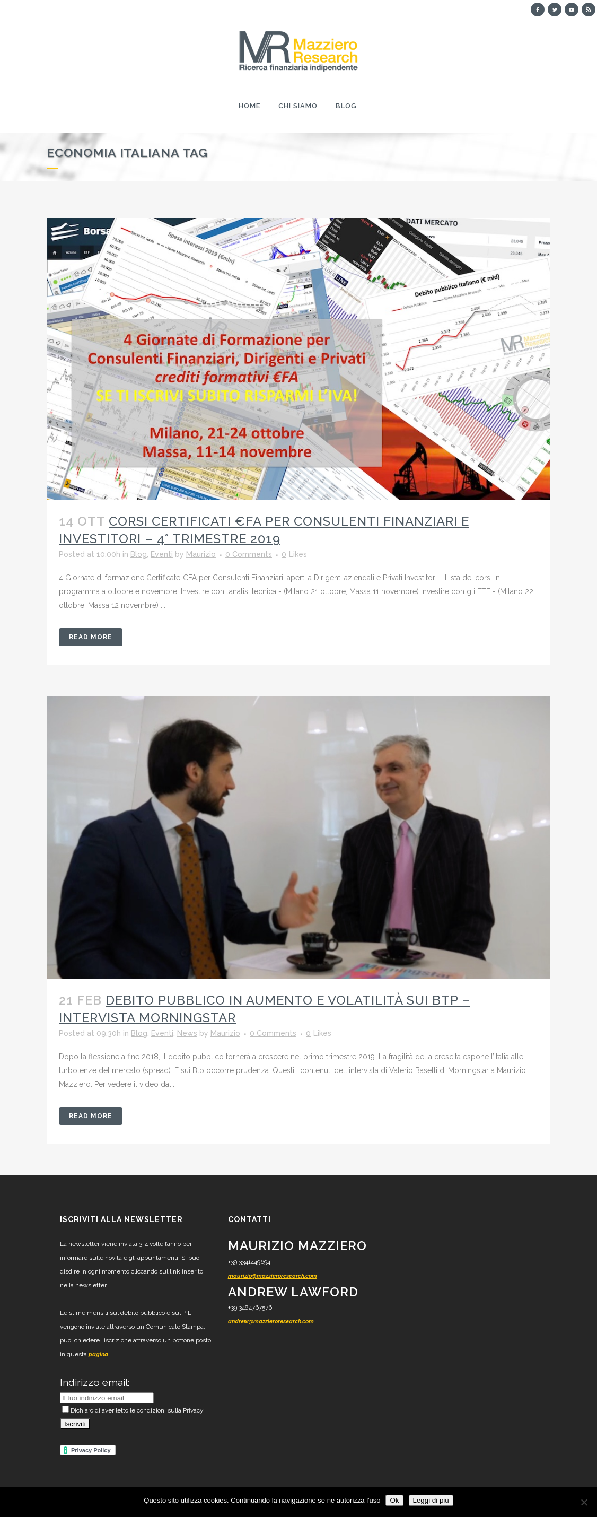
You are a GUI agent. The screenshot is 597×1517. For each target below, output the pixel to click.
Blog (138, 554)
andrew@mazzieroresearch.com (271, 1321)
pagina (98, 1354)
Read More (90, 637)
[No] (583, 1502)
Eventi (162, 554)
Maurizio (201, 554)
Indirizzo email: (94, 1382)
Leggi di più (431, 1500)
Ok (394, 1500)
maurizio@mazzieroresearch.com (272, 1275)
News (187, 1033)
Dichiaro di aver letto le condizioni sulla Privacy (133, 1410)
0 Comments (248, 554)
